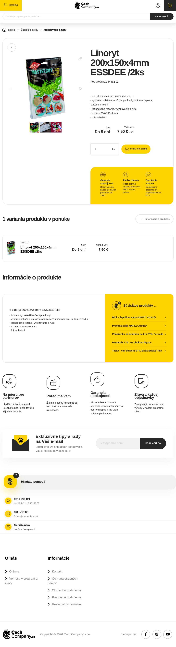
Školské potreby (30, 30)
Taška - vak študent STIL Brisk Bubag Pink (137, 350)
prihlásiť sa (153, 443)
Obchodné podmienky (67, 590)
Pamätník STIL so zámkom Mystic (132, 342)
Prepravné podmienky (67, 597)
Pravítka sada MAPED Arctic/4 (129, 325)
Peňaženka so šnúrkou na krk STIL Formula (137, 334)
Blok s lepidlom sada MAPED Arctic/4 (134, 317)
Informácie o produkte (157, 219)
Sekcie (8, 30)
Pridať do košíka (138, 149)
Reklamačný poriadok (67, 604)
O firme (14, 571)
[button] (80, 58)
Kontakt (57, 571)
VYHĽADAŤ (161, 16)
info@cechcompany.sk (25, 529)
